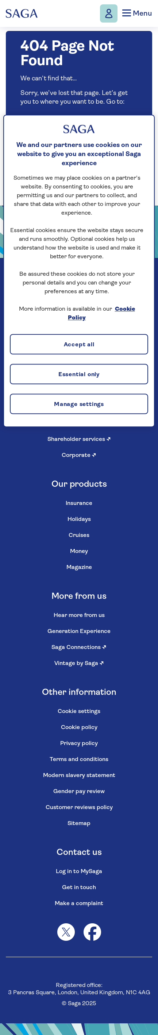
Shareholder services (79, 439)
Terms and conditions (79, 760)
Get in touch (79, 888)
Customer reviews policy (79, 808)
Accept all (79, 345)
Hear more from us (79, 615)
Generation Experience (79, 631)
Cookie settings (79, 711)
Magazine (79, 567)
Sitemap (79, 824)
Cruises (79, 535)
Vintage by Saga (79, 663)
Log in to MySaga (79, 872)
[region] (79, 271)
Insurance (79, 503)
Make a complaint (79, 904)
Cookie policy (79, 728)
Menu (137, 13)
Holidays (79, 519)
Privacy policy (79, 744)
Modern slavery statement (79, 776)
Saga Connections (79, 647)
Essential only (79, 375)
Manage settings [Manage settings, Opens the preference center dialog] (79, 404)
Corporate (79, 455)
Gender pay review (79, 792)
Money (79, 551)
